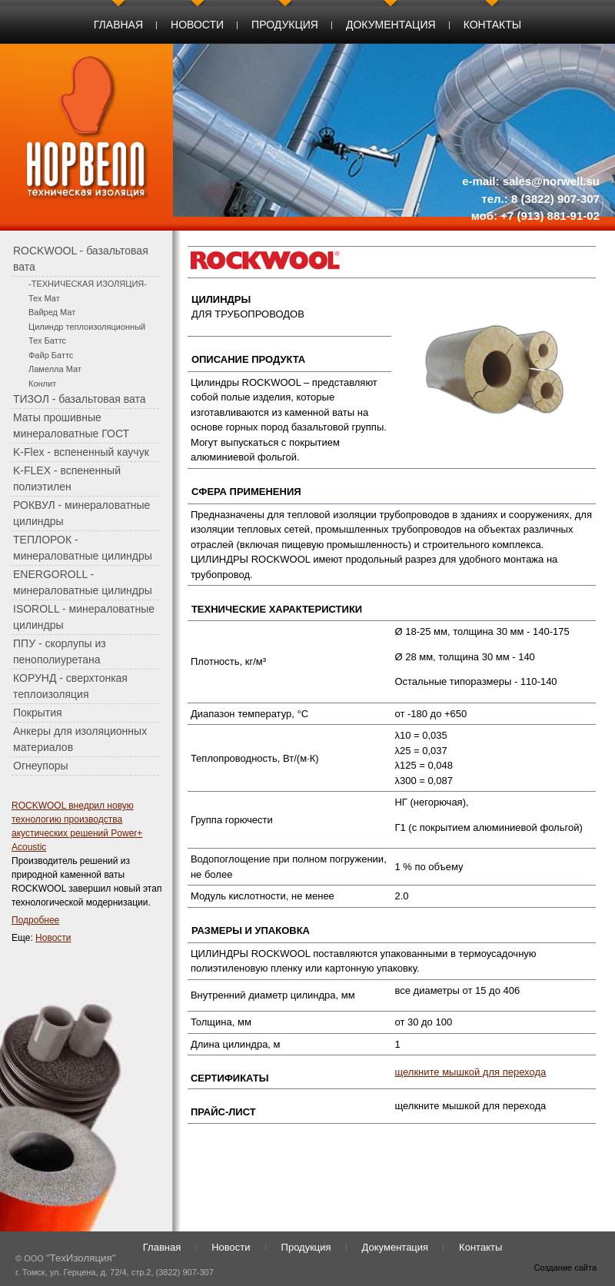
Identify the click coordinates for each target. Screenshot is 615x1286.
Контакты (493, 24)
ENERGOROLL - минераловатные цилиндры (82, 582)
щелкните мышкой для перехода (470, 1072)
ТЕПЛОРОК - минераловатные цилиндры (82, 547)
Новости (197, 24)
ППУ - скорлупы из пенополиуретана (59, 651)
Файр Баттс (50, 355)
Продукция (284, 24)
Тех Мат (44, 298)
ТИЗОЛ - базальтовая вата (79, 399)
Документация (391, 24)
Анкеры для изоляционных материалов (80, 739)
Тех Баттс (47, 340)
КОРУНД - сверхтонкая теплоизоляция (70, 686)
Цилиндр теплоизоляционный (86, 326)
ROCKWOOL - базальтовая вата (80, 258)
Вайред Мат (51, 312)
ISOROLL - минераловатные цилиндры (84, 617)
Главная (118, 24)
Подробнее (35, 920)
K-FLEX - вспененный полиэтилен (67, 478)
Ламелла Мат (54, 369)
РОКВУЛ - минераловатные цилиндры (81, 513)
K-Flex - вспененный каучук (81, 452)
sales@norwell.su (551, 181)
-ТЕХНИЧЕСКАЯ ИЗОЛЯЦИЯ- (87, 283)
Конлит (42, 383)
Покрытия (37, 712)
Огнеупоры (40, 765)
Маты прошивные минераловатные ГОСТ (71, 425)
